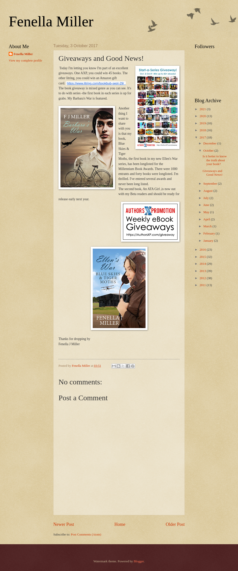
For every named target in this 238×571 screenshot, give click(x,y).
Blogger (139, 561)
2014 (203, 264)
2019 (203, 123)
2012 (203, 278)
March (207, 226)
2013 (203, 271)
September (210, 183)
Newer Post (63, 524)
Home (119, 524)
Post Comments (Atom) (86, 534)
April (207, 219)
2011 (203, 285)
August (208, 191)
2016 (203, 249)
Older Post (175, 524)
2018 (203, 130)
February (209, 233)
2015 (203, 257)
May (206, 212)
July (206, 198)
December (210, 143)
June (206, 205)
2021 (203, 109)
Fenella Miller (51, 21)
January (208, 240)
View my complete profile (25, 60)
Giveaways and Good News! (212, 172)
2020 (203, 116)
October (208, 150)
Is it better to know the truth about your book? (215, 160)
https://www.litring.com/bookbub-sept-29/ (95, 83)
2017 (203, 137)
